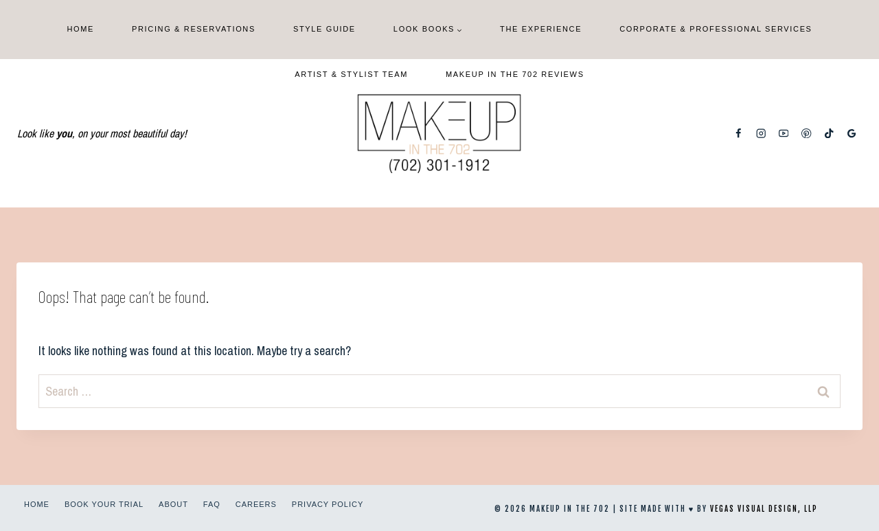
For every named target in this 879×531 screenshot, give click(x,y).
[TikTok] (829, 134)
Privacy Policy (327, 504)
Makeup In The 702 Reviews (515, 74)
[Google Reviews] (852, 134)
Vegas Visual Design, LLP (764, 509)
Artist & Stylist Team (351, 74)
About (173, 504)
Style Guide (324, 29)
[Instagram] (761, 134)
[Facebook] (739, 134)
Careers (256, 504)
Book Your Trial (104, 504)
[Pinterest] (807, 134)
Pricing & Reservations (193, 29)
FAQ (211, 504)
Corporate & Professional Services (715, 29)
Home (80, 29)
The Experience (541, 29)
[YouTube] (784, 134)
